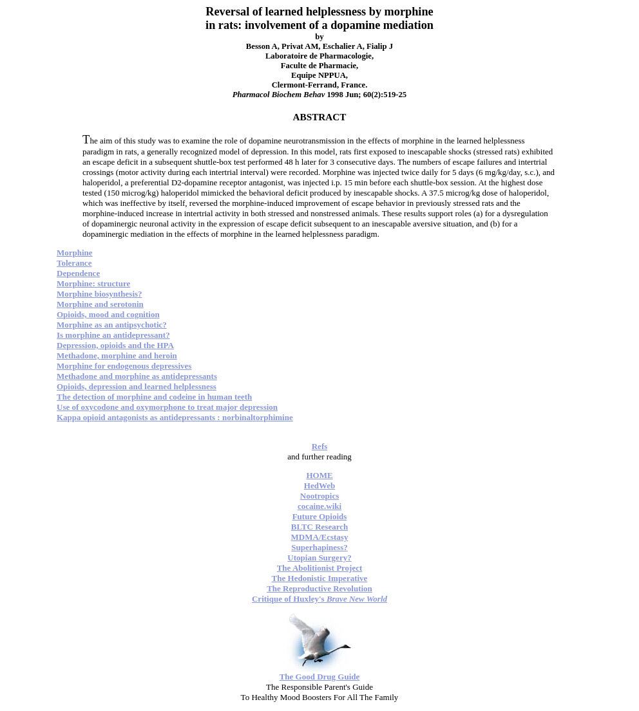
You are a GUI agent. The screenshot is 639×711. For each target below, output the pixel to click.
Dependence (78, 273)
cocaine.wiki (319, 506)
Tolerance (74, 263)
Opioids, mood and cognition (108, 314)
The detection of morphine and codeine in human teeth (154, 397)
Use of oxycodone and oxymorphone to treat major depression (167, 407)
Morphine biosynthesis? (99, 294)
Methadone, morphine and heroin (117, 355)
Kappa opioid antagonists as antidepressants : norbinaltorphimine (175, 417)
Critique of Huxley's (319, 599)
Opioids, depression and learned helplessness (136, 386)
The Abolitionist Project (320, 568)
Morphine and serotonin (100, 304)
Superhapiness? (319, 547)
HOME (319, 475)
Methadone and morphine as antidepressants (137, 376)
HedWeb (319, 485)
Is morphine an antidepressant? (113, 335)
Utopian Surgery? (319, 557)
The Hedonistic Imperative (320, 578)
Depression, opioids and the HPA (115, 345)
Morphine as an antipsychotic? (112, 324)
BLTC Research (319, 526)
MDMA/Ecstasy (319, 537)
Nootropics (319, 496)
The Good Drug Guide (320, 676)
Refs (320, 446)
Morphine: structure (93, 283)
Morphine (75, 252)
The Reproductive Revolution (319, 588)
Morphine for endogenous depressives (124, 366)
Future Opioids (319, 516)
